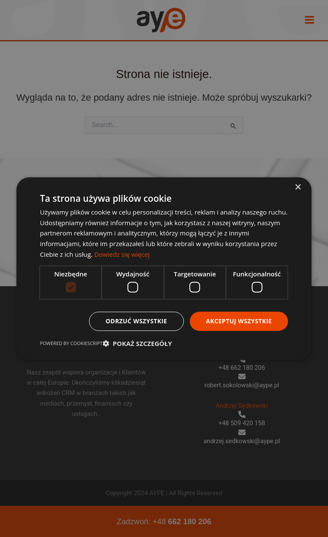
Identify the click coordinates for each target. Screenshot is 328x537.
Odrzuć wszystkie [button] (136, 321)
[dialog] (164, 268)
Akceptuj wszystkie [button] (239, 321)
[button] (137, 343)
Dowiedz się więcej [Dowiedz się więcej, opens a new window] (122, 254)
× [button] (298, 187)
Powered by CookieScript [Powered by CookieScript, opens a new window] (71, 343)
